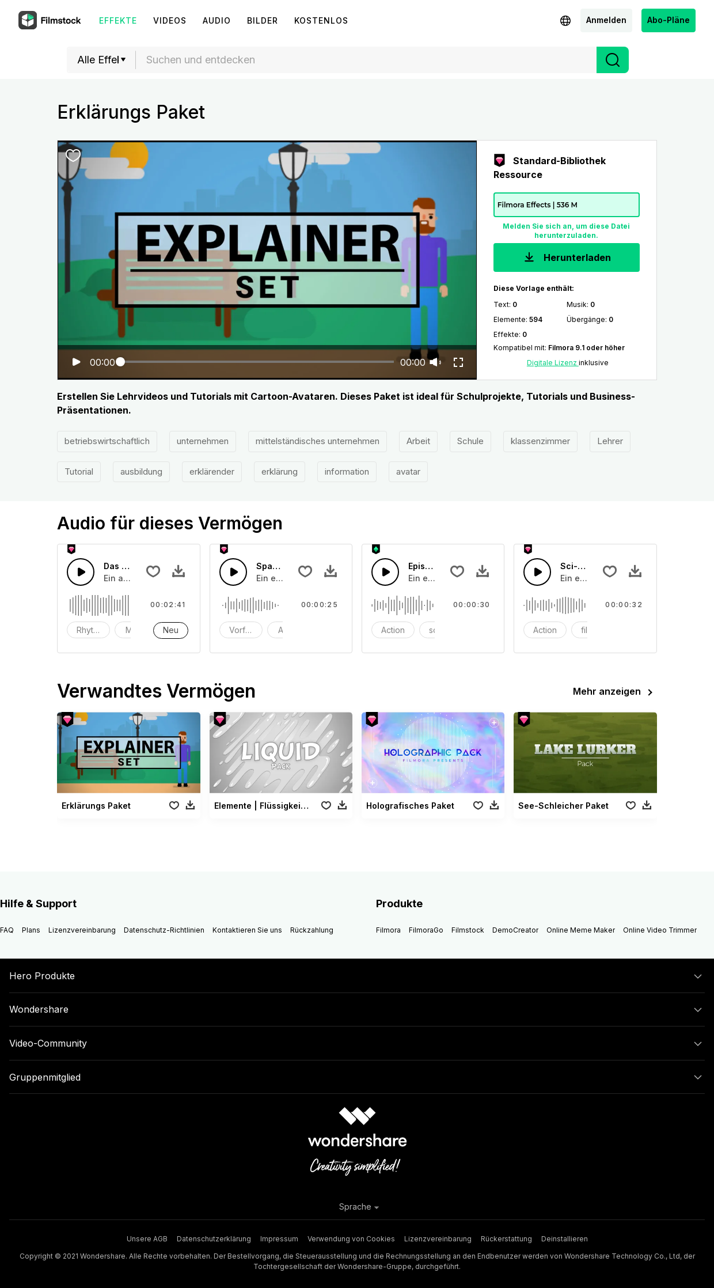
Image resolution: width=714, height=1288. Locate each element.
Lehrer (610, 440)
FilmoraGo (426, 930)
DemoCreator (515, 930)
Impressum (279, 1238)
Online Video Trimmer (660, 930)
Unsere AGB (147, 1238)
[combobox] (366, 60)
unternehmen (203, 440)
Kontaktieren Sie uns (247, 930)
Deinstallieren (564, 1238)
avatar (408, 471)
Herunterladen (566, 258)
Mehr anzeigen (615, 692)
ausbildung (141, 471)
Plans (31, 930)
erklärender (211, 471)
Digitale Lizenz (553, 362)
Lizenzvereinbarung (82, 930)
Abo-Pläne (668, 20)
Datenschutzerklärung (214, 1238)
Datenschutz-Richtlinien (164, 930)
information (347, 471)
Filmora (388, 930)
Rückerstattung (506, 1238)
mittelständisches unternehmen (317, 440)
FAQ (7, 930)
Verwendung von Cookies (351, 1238)
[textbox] (366, 60)
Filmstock (467, 930)
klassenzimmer (540, 440)
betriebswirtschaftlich (107, 440)
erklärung (279, 471)
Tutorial (78, 471)
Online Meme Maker (580, 930)
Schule (470, 440)
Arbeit (418, 440)
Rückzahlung (311, 930)
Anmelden (606, 20)
